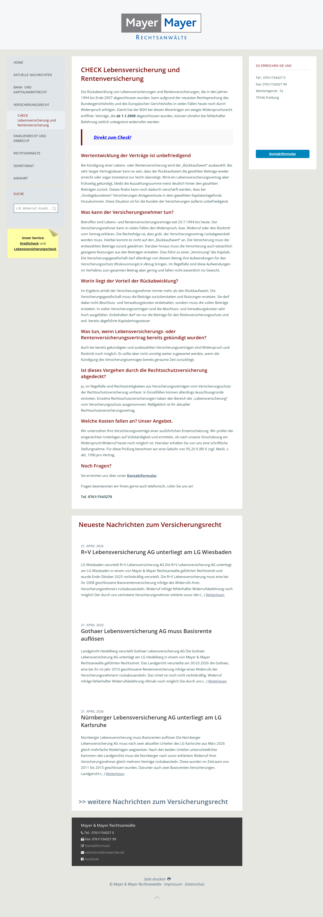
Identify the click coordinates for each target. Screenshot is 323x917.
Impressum (173, 884)
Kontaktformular (97, 845)
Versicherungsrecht (31, 104)
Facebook (92, 859)
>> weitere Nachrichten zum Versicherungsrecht (153, 801)
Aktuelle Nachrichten (33, 75)
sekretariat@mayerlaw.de (104, 852)
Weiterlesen (215, 594)
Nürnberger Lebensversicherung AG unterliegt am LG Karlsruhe (151, 720)
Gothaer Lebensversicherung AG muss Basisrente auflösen (146, 634)
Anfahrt (21, 178)
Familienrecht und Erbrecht (30, 138)
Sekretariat (24, 166)
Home (18, 62)
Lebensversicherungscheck (35, 249)
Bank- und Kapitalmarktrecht (30, 89)
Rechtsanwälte (27, 153)
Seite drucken (157, 879)
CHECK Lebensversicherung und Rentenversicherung (37, 120)
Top (157, 898)
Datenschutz (194, 884)
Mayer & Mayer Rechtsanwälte (161, 26)
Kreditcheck (29, 243)
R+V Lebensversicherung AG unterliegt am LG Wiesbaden (156, 552)
